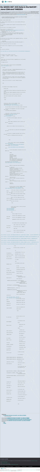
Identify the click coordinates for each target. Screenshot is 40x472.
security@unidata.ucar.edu (14, 464)
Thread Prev (11, 5)
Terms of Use (24, 466)
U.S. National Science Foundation (6, 470)
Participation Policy (19, 470)
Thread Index (24, 5)
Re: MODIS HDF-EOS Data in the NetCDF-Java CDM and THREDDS (14, 415)
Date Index (20, 5)
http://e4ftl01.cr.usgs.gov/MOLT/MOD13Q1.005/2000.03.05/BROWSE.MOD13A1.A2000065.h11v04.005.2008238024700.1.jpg (20, 236)
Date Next (6, 5)
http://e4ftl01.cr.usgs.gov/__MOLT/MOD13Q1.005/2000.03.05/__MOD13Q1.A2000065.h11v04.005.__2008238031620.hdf (19, 238)
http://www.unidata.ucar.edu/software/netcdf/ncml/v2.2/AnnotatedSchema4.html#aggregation (15, 51)
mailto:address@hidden (5, 65)
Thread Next (15, 5)
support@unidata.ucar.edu (6, 463)
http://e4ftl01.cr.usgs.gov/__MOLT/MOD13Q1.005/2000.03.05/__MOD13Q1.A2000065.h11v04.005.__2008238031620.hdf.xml (20, 242)
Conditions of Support (9, 466)
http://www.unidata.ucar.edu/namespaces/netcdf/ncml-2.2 (15, 30)
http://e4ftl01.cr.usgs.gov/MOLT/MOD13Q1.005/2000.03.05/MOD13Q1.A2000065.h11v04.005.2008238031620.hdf (18, 240)
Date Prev (2, 5)
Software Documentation (21, 14)
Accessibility (30, 466)
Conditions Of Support (34, 460)
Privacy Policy (17, 466)
